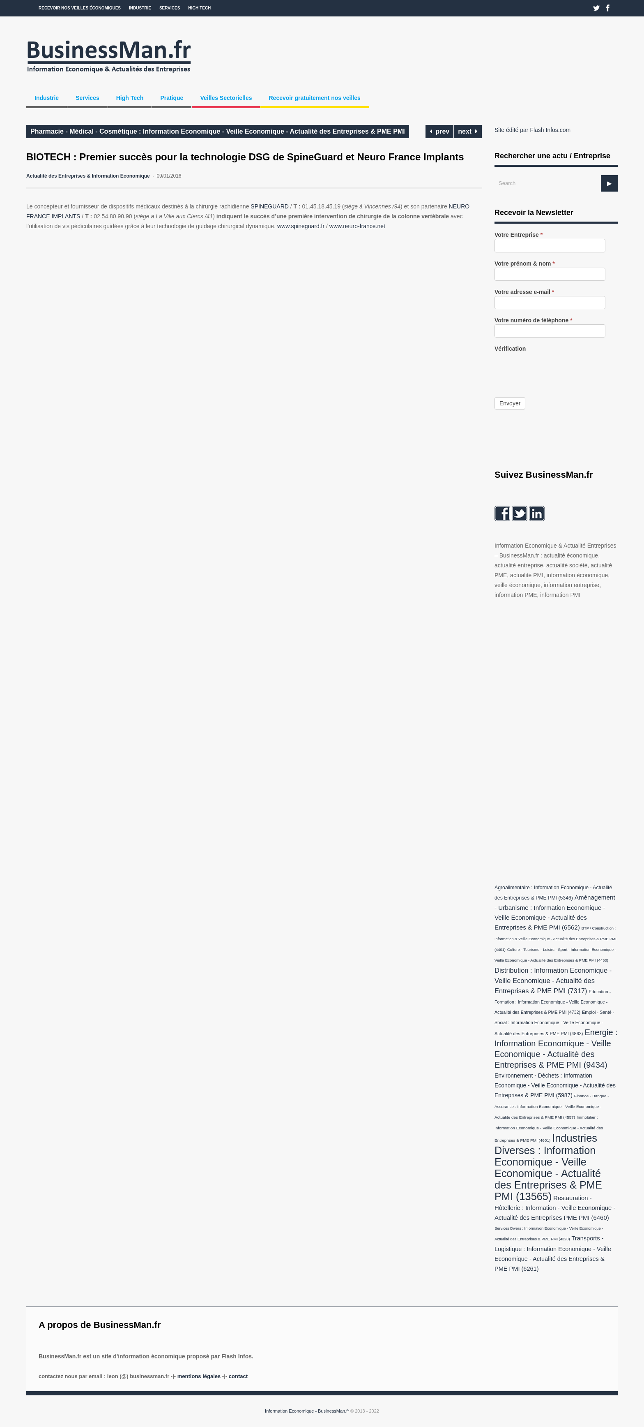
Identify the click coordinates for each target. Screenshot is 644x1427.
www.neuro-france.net (357, 226)
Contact (238, 1376)
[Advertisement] (556, 739)
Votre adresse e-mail (524, 292)
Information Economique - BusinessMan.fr (307, 1410)
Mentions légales (199, 1376)
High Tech (199, 8)
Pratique (171, 98)
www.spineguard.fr (300, 226)
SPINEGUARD (270, 206)
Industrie (140, 8)
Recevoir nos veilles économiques (80, 8)
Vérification (510, 349)
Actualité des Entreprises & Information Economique (88, 176)
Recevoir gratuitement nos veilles (314, 98)
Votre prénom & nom (524, 264)
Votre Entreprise (518, 235)
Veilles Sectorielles (226, 98)
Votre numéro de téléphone (533, 320)
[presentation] (556, 369)
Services (169, 8)
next (468, 131)
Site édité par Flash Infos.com (532, 130)
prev (440, 131)
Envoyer (509, 403)
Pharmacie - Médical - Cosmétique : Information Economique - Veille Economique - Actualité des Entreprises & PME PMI (217, 131)
